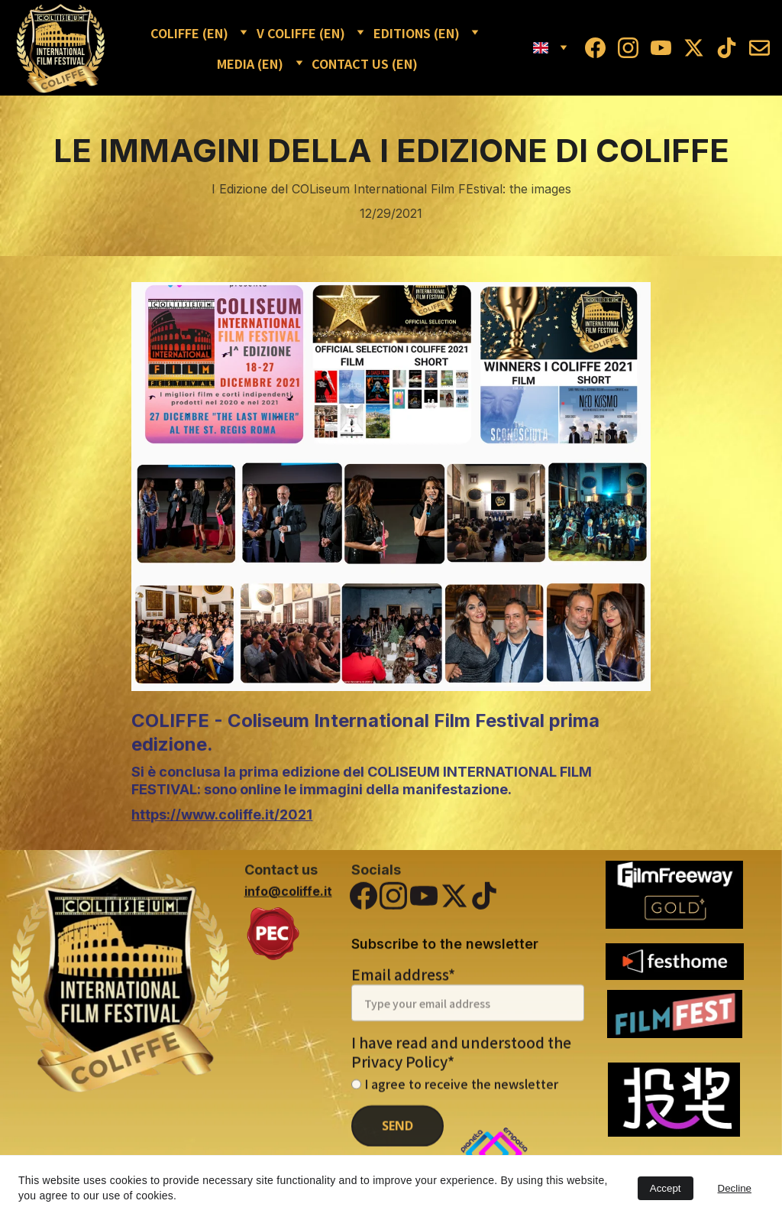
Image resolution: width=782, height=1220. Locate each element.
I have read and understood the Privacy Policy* (461, 1067)
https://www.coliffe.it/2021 (221, 824)
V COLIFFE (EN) (301, 33)
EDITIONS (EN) (416, 33)
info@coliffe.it (288, 892)
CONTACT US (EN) (365, 63)
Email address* (403, 989)
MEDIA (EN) (250, 63)
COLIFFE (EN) (189, 33)
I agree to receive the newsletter (454, 1099)
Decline (734, 1188)
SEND (397, 1141)
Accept (665, 1188)
